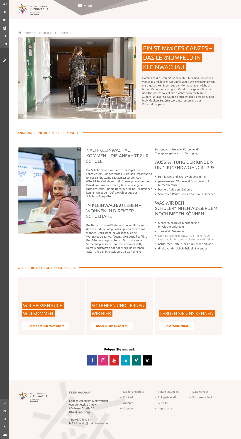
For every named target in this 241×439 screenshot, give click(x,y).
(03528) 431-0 (83, 419)
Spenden (128, 408)
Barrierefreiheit (202, 397)
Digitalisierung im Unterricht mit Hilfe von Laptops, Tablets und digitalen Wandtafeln (185, 237)
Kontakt (128, 397)
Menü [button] (88, 5)
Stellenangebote (133, 391)
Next (76, 191)
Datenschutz (200, 391)
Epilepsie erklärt (168, 397)
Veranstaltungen (168, 391)
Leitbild (163, 402)
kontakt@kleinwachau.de (92, 423)
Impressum (165, 408)
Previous (22, 191)
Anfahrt (128, 402)
